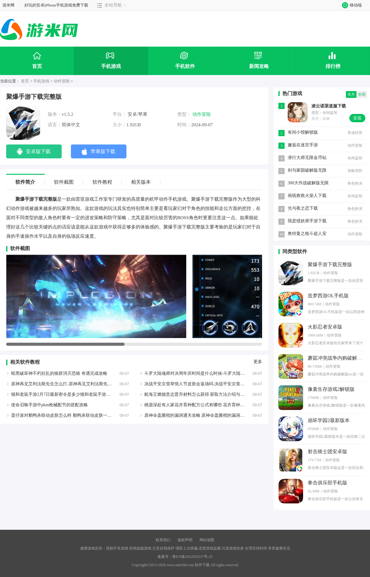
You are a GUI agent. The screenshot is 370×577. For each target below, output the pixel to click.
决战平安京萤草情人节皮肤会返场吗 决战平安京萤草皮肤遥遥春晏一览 (211, 384)
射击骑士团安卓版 (327, 451)
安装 (357, 118)
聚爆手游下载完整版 (330, 264)
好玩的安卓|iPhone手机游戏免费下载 (56, 5)
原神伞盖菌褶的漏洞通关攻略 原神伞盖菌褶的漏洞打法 (196, 415)
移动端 (350, 5)
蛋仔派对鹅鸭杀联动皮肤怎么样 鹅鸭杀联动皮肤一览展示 (65, 415)
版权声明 (185, 540)
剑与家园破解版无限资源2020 (307, 171)
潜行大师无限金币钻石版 (307, 158)
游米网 (8, 5)
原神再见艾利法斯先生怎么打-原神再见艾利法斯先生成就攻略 (70, 384)
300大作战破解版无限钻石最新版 (308, 183)
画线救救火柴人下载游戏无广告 (307, 196)
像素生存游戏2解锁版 (331, 389)
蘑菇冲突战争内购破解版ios (338, 358)
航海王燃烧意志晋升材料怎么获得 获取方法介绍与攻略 (196, 394)
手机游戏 (41, 81)
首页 (25, 81)
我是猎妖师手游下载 (307, 221)
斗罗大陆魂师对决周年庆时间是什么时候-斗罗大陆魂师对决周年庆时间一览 (216, 373)
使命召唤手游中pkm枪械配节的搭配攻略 (49, 405)
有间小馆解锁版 (303, 132)
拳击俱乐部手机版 (327, 482)
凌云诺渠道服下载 (328, 106)
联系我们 (163, 540)
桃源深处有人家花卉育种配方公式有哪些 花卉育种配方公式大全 (205, 405)
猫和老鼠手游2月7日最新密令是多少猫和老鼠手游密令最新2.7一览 (74, 394)
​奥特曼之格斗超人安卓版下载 (307, 234)
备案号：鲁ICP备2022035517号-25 (185, 556)
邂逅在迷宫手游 (303, 145)
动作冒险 (62, 81)
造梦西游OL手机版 (328, 295)
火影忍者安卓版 (325, 326)
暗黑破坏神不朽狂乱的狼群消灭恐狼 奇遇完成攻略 (59, 373)
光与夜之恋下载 (303, 208)
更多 (257, 362)
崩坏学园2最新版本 (329, 420)
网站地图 (206, 540)
